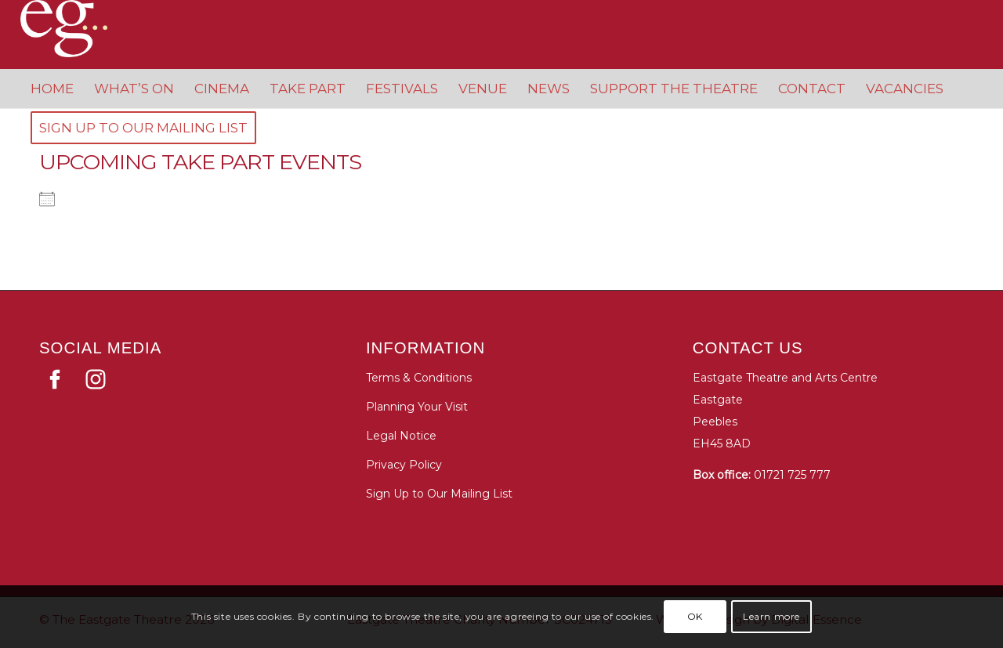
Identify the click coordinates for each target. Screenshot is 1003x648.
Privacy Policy (404, 465)
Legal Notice (401, 436)
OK (695, 616)
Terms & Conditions (419, 378)
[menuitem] (52, 88)
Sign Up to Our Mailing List (439, 494)
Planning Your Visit (417, 407)
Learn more (771, 616)
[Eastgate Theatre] (79, 28)
